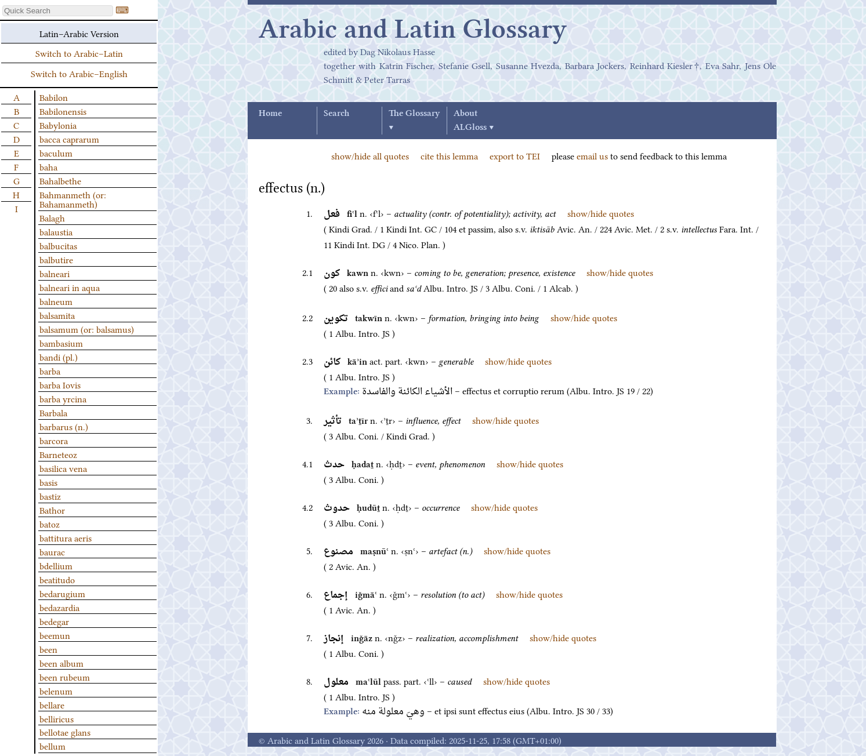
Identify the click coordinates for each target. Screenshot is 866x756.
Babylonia (58, 124)
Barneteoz (58, 454)
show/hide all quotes (370, 155)
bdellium (56, 565)
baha (48, 166)
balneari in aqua (69, 287)
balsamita (57, 314)
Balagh (52, 217)
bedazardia (59, 607)
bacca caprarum (69, 138)
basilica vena (63, 467)
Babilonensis (62, 110)
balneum (56, 301)
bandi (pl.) (58, 356)
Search (336, 113)
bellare (51, 704)
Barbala (53, 412)
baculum (56, 152)
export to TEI (515, 155)
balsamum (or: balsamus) (86, 328)
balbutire (56, 259)
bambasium (61, 342)
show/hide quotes (600, 212)
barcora (53, 440)
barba (49, 370)
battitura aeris (65, 537)
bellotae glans (64, 731)
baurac (52, 551)
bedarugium (62, 593)
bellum (52, 745)
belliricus (56, 718)
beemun (54, 634)
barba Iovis (60, 384)
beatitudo (57, 579)
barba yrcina (62, 398)
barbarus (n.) (63, 426)
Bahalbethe (60, 180)
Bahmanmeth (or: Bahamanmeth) (72, 199)
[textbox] (57, 10)
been (48, 648)
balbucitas (58, 245)
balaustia (56, 231)
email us (592, 155)
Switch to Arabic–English (79, 73)
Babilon (53, 96)
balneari (54, 273)
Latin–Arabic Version (79, 33)
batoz (49, 523)
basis (48, 481)
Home (270, 113)
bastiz (50, 495)
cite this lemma (449, 155)
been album (61, 662)
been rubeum (64, 676)
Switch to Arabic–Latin (79, 52)
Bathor (52, 509)
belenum (56, 690)
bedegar (54, 621)
